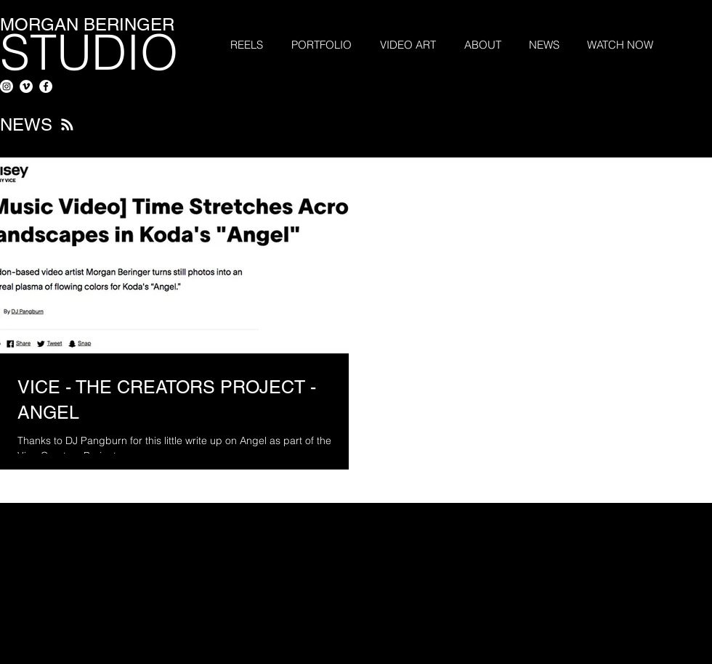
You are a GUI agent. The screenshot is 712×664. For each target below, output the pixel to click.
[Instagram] (6, 86)
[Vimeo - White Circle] (26, 86)
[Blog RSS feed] (67, 125)
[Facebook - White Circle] (45, 86)
